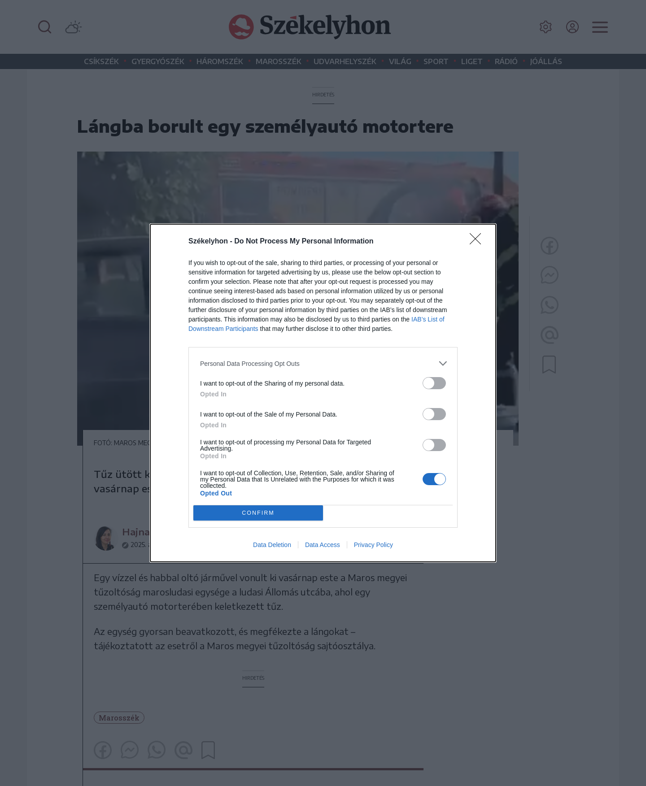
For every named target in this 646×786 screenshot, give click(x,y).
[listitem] (323, 363)
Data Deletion (272, 544)
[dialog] (323, 393)
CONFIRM (258, 513)
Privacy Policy (373, 544)
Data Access (322, 544)
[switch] (434, 383)
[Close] (478, 241)
